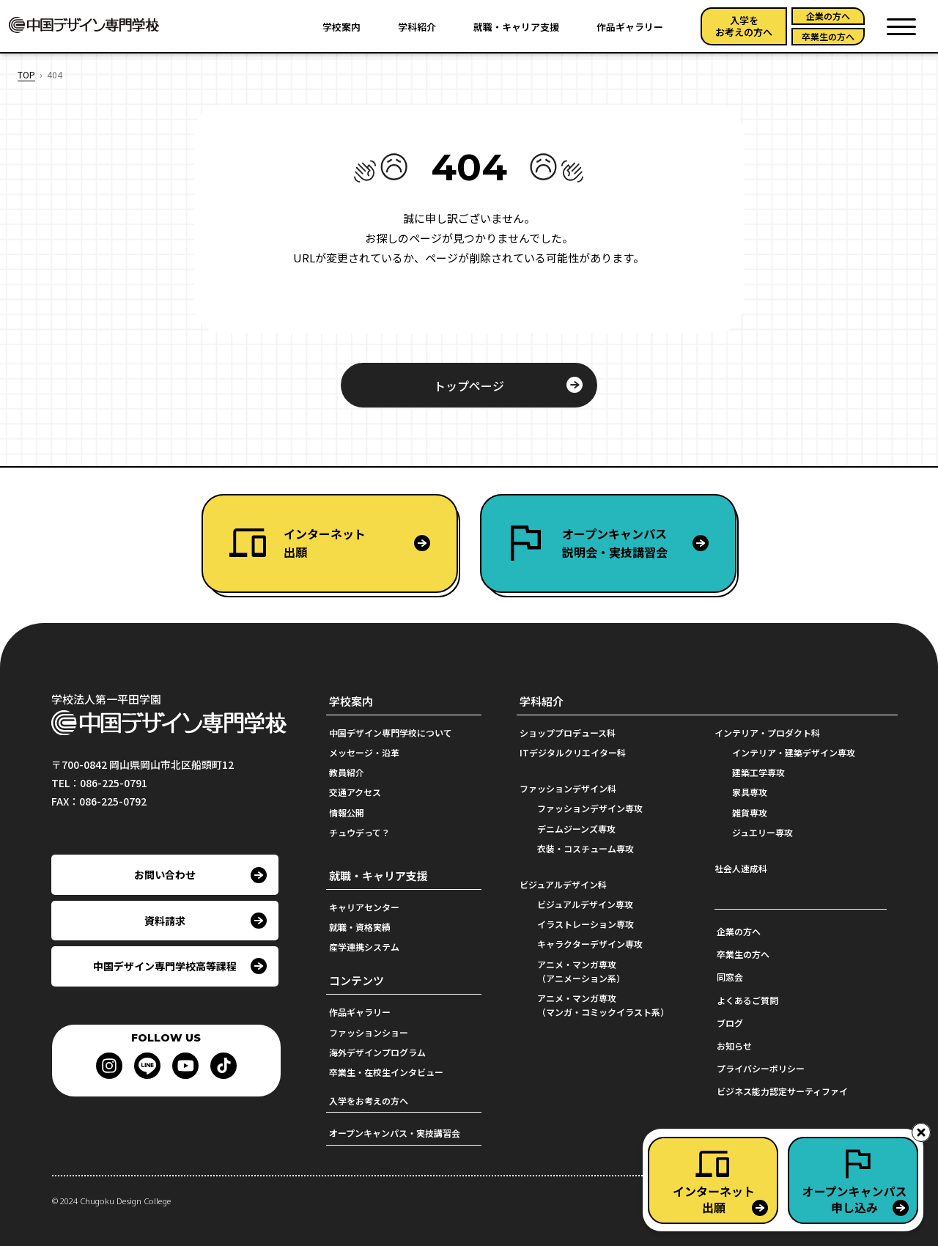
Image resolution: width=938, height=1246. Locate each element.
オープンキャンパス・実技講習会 (394, 1133)
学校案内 (341, 27)
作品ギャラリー (630, 27)
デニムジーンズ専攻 (576, 828)
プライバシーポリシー (761, 1068)
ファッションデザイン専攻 (590, 808)
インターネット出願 (325, 543)
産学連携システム (364, 946)
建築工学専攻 (758, 772)
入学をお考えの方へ (743, 26)
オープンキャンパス (648, 543)
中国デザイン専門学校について (390, 732)
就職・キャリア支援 (516, 27)
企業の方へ (828, 16)
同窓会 (730, 976)
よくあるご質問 (747, 1000)
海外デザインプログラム (377, 1052)
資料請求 (164, 920)
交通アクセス (355, 792)
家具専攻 (749, 792)
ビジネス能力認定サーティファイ (782, 1091)
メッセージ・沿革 (364, 752)
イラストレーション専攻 (585, 924)
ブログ (730, 1023)
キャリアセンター (364, 907)
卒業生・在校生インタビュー (386, 1072)
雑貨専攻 (749, 812)
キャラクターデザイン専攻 (590, 943)
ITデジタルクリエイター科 (573, 752)
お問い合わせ (165, 874)
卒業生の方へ (828, 36)
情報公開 (346, 812)
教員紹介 (346, 772)
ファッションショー (368, 1032)
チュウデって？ (359, 832)
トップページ (469, 385)
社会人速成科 (740, 868)
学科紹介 (417, 27)
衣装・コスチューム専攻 (585, 848)
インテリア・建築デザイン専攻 (793, 752)
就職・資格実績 (360, 927)
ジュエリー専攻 (762, 832)
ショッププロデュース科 (568, 732)
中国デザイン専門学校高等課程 (165, 966)
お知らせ (734, 1045)
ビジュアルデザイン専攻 (585, 904)
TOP (26, 74)
